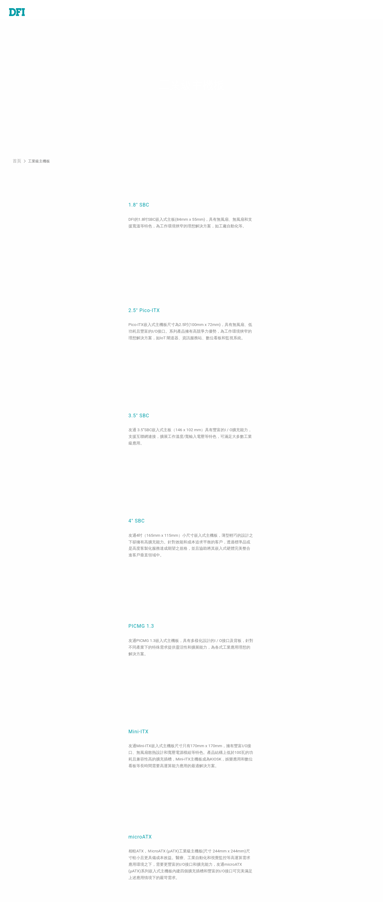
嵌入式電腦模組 (26, 798)
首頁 (17, 165)
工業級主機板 (23, 790)
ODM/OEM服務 (121, 876)
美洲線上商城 (215, 836)
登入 (205, 873)
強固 (110, 833)
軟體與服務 (21, 842)
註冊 (205, 882)
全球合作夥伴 (215, 844)
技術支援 (210, 790)
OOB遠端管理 (119, 867)
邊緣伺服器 (21, 833)
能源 (110, 824)
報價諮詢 (210, 798)
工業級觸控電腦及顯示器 (35, 824)
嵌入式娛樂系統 (122, 807)
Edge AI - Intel (121, 850)
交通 (110, 816)
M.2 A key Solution (126, 884)
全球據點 (210, 807)
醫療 (110, 798)
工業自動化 (117, 790)
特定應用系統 (23, 816)
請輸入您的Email (315, 833)
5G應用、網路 (120, 842)
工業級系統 (21, 807)
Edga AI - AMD (121, 859)
